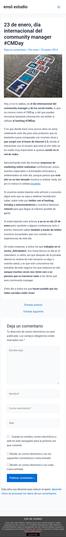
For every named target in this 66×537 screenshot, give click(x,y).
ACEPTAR (33, 535)
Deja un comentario (15, 49)
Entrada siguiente (33, 311)
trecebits (35, 183)
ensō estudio (16, 6)
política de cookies (34, 529)
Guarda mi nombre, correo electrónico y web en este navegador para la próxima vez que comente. (31, 441)
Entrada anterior (33, 305)
